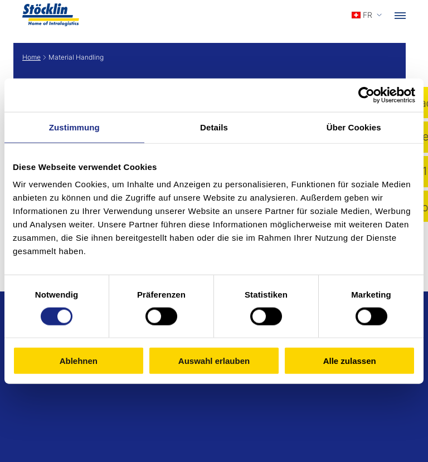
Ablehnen (79, 361)
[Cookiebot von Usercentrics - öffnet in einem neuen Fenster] (366, 94)
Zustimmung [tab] (74, 127)
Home (31, 57)
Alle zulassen (349, 361)
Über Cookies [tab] (354, 127)
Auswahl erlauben (214, 361)
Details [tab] (214, 127)
